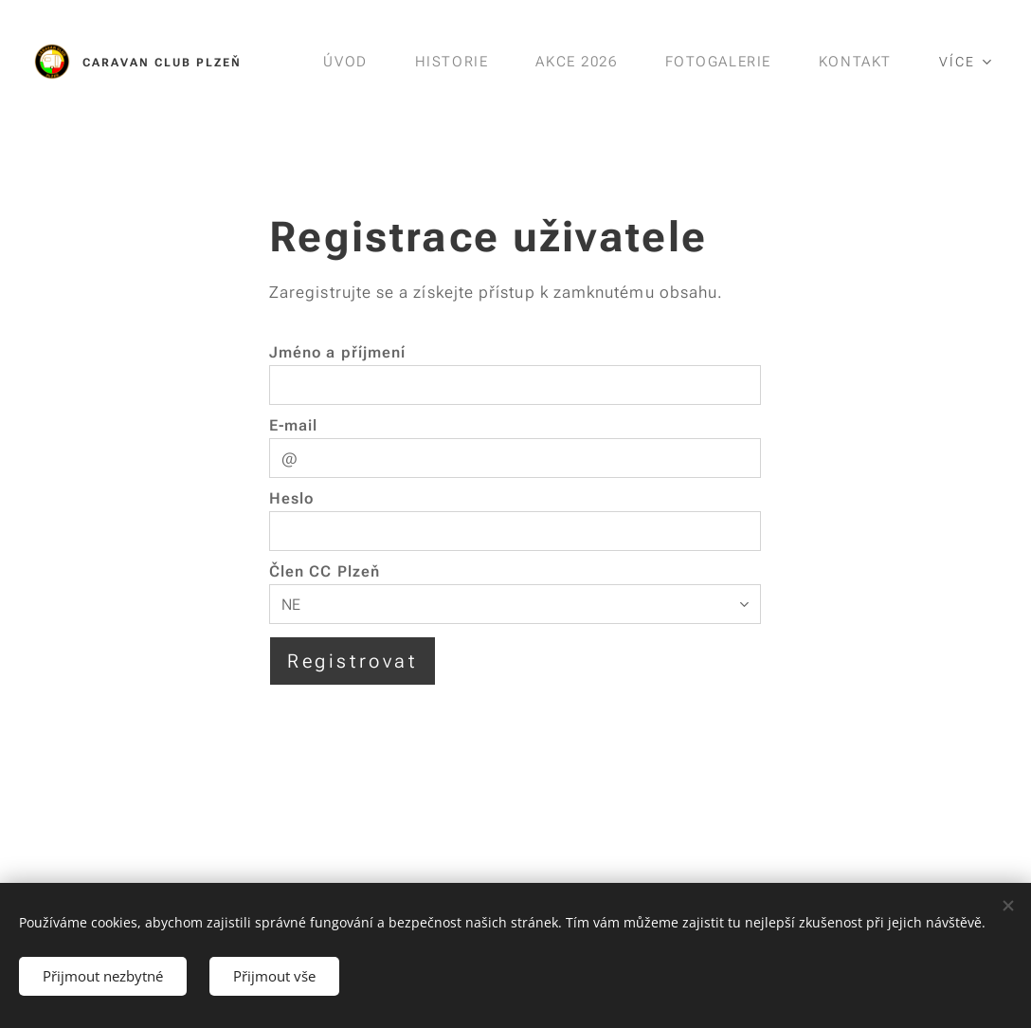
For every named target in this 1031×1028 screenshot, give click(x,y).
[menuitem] (342, 61)
